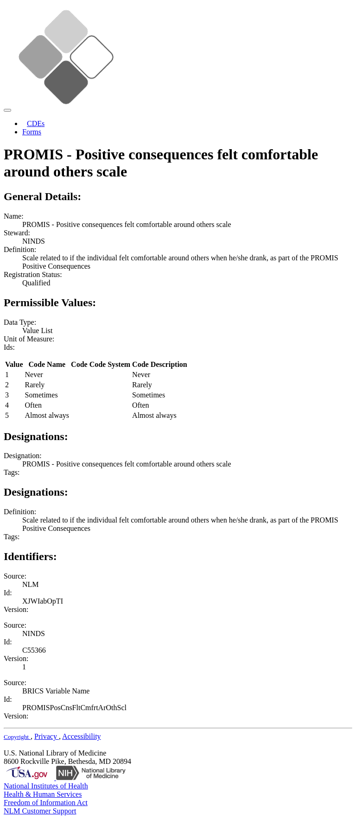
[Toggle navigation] (7, 110)
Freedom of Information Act (46, 802)
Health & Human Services (43, 794)
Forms (31, 132)
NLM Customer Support (40, 811)
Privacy (46, 736)
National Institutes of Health (46, 786)
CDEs (35, 123)
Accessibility (81, 736)
